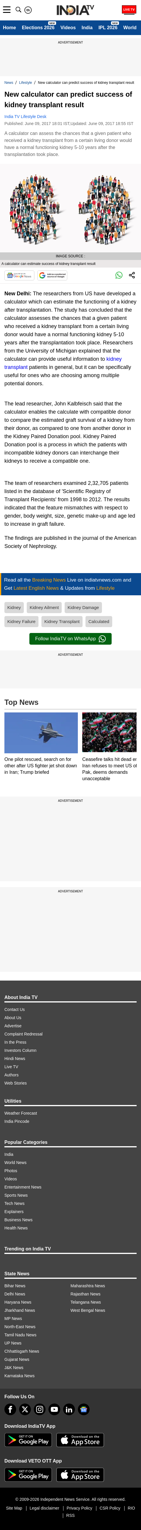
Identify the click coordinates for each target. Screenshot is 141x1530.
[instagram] (40, 1409)
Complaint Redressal (23, 1034)
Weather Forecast (20, 1113)
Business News (18, 1219)
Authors (11, 1075)
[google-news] (84, 1409)
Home (9, 27)
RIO (131, 1508)
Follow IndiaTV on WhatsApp (70, 638)
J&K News (14, 1367)
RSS (70, 1515)
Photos (10, 1170)
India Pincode (16, 1121)
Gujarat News (16, 1359)
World (130, 27)
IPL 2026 (108, 27)
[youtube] (54, 1409)
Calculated (98, 621)
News (8, 83)
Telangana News (85, 1302)
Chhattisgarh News (21, 1351)
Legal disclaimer (44, 1508)
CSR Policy (110, 1508)
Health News (16, 1228)
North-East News (20, 1326)
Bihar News (15, 1285)
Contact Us (14, 1009)
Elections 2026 (38, 27)
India (87, 27)
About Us (12, 1017)
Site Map (14, 1508)
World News (15, 1162)
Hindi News (14, 1058)
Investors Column (20, 1050)
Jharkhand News (19, 1310)
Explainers (14, 1211)
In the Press (15, 1042)
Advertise (12, 1026)
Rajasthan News (85, 1294)
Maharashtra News (87, 1285)
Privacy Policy (79, 1508)
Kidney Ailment (44, 607)
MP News (13, 1318)
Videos (68, 27)
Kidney (14, 607)
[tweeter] (25, 1409)
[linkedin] (69, 1409)
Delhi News (14, 1294)
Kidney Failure (21, 621)
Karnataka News (19, 1375)
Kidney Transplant (62, 621)
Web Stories (15, 1083)
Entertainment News (22, 1187)
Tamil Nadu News (20, 1335)
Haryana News (17, 1302)
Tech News (14, 1203)
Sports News (16, 1195)
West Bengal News (87, 1310)
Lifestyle (25, 83)
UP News (12, 1343)
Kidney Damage (83, 607)
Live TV (11, 1066)
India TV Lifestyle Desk (25, 116)
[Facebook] (10, 1409)
